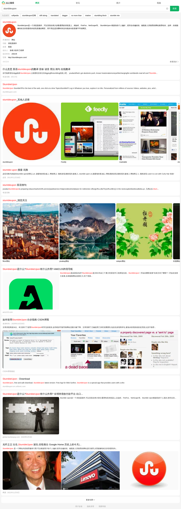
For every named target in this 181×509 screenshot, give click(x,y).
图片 (118, 3)
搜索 (175, 8)
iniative (88, 15)
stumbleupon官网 (29, 15)
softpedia (15, 15)
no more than (76, 15)
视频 (159, 3)
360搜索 (8, 3)
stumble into (115, 15)
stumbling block (100, 15)
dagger (65, 15)
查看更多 (173, 62)
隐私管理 (90, 506)
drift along (43, 15)
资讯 (78, 3)
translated (54, 15)
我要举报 (102, 506)
